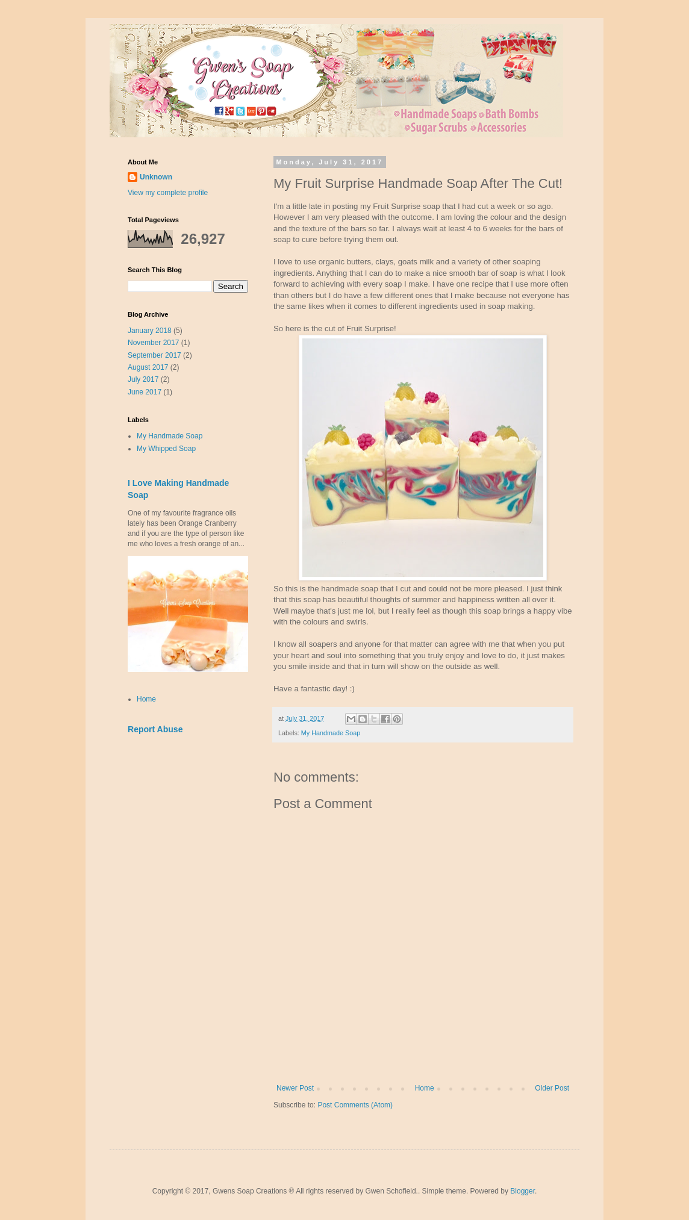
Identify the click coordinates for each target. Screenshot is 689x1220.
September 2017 (154, 355)
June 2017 (144, 392)
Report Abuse (155, 729)
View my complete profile (168, 192)
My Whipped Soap (166, 448)
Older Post (552, 1088)
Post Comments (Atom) (355, 1105)
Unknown (156, 177)
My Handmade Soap (330, 732)
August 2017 (148, 367)
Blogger (522, 1191)
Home (424, 1088)
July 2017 (143, 379)
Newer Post (295, 1088)
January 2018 (150, 330)
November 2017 (153, 342)
